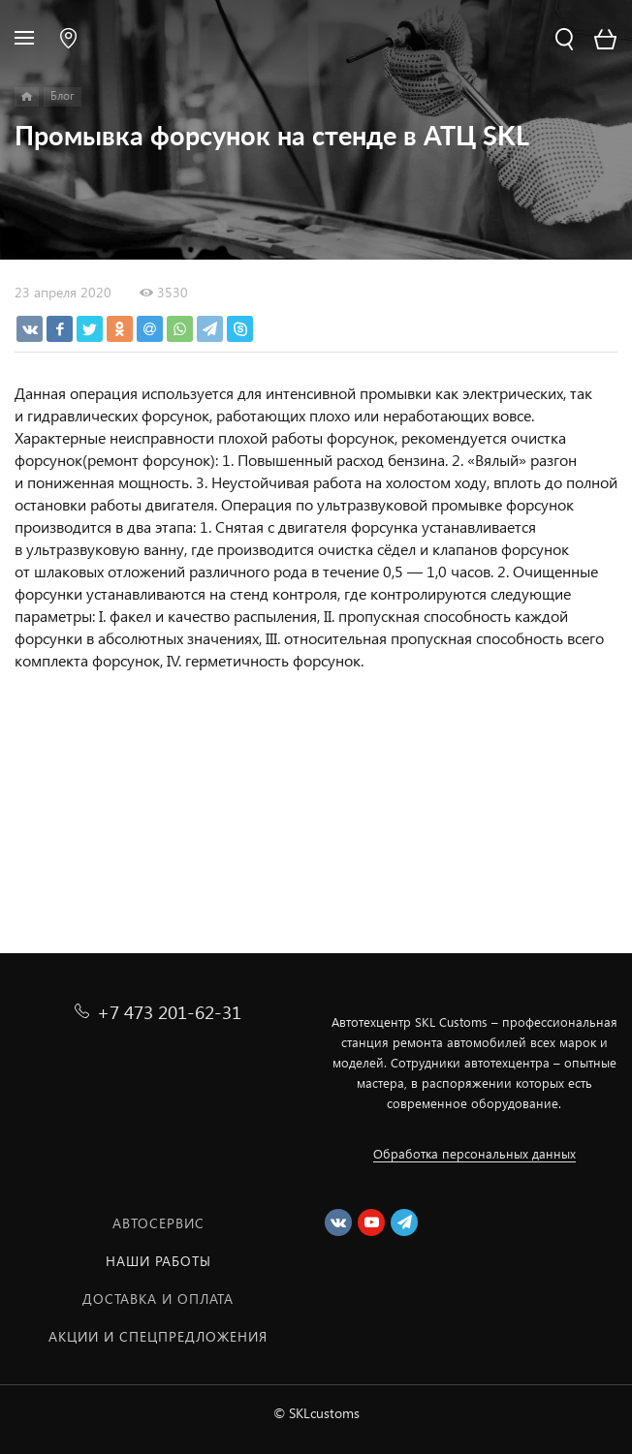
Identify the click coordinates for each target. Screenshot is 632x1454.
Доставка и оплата (158, 1298)
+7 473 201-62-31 (169, 1012)
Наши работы (158, 1261)
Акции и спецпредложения (158, 1336)
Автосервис (158, 1223)
